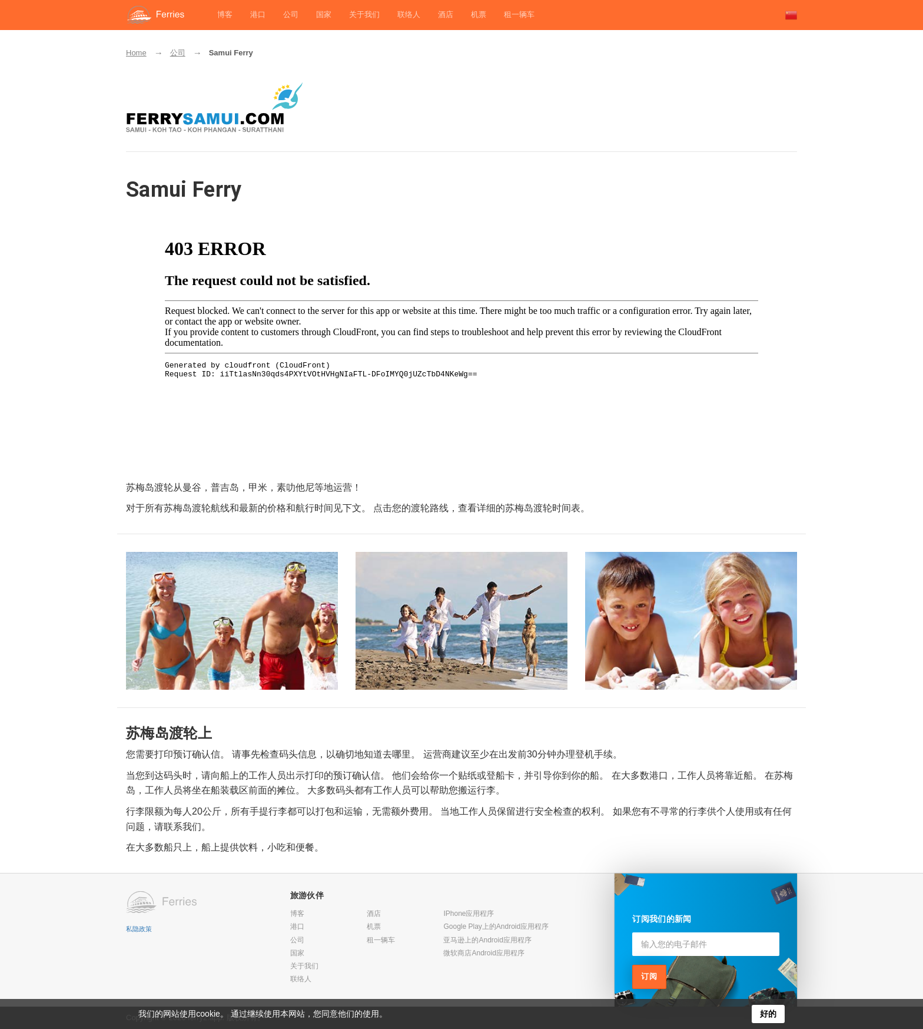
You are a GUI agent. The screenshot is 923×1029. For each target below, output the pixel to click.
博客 (225, 14)
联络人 (408, 14)
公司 (290, 14)
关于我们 (364, 14)
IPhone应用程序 (468, 913)
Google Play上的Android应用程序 (496, 926)
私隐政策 (139, 928)
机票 (478, 14)
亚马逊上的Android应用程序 (487, 940)
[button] (791, 15)
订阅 (649, 976)
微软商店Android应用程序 (483, 953)
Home (136, 52)
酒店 (445, 14)
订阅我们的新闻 (661, 919)
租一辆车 (519, 14)
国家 (323, 14)
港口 (257, 14)
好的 (768, 1013)
